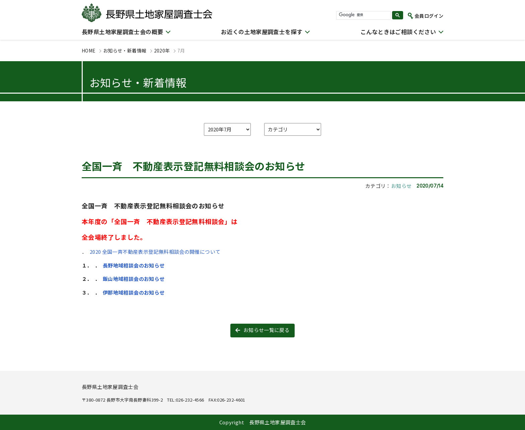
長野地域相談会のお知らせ (134, 265)
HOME (89, 50)
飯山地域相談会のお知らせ (134, 278)
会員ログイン (429, 15)
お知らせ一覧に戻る (266, 329)
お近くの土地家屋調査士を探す (261, 31)
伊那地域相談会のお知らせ (134, 292)
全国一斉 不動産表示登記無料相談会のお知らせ (193, 165)
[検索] (363, 15)
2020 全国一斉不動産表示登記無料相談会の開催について (155, 251)
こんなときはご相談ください (398, 31)
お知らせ (401, 185)
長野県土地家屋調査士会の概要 (122, 31)
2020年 (162, 50)
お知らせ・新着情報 (124, 50)
